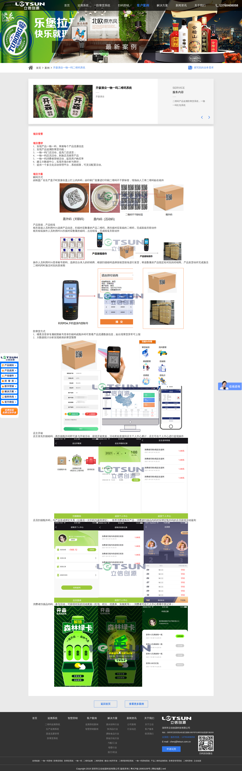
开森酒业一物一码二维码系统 (69, 67)
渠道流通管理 (52, 733)
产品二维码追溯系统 (159, 761)
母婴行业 (112, 747)
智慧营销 (73, 718)
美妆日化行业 (112, 738)
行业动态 (131, 729)
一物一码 (78, 761)
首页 (39, 67)
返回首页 (106, 704)
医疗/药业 (112, 752)
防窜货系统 (52, 738)
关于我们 (149, 718)
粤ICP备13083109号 (140, 768)
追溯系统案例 (91, 724)
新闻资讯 (132, 718)
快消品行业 (112, 729)
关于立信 (149, 724)
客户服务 (149, 729)
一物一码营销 (46, 761)
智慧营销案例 (91, 729)
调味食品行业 (112, 733)
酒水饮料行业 (112, 724)
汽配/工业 (112, 743)
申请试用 (171, 749)
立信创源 (197, 761)
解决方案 (112, 718)
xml (164, 768)
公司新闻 (131, 724)
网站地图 (156, 768)
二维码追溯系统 (52, 724)
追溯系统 (52, 718)
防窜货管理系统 (175, 761)
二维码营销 (98, 761)
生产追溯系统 (52, 729)
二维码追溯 (88, 761)
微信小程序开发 (110, 761)
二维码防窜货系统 (126, 761)
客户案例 (92, 718)
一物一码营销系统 (142, 761)
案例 (48, 67)
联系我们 (149, 733)
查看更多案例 (136, 704)
